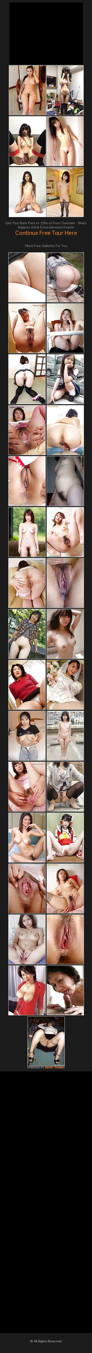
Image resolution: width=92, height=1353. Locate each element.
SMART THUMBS (55, 1067)
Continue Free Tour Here (46, 232)
